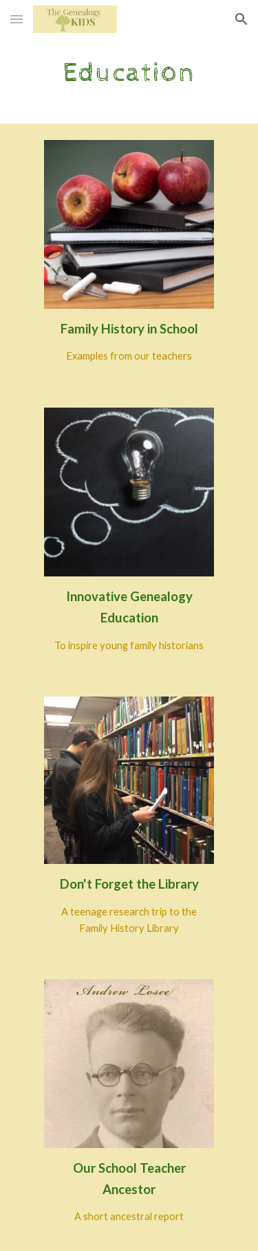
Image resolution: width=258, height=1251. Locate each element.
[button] (16, 19)
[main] (129, 72)
